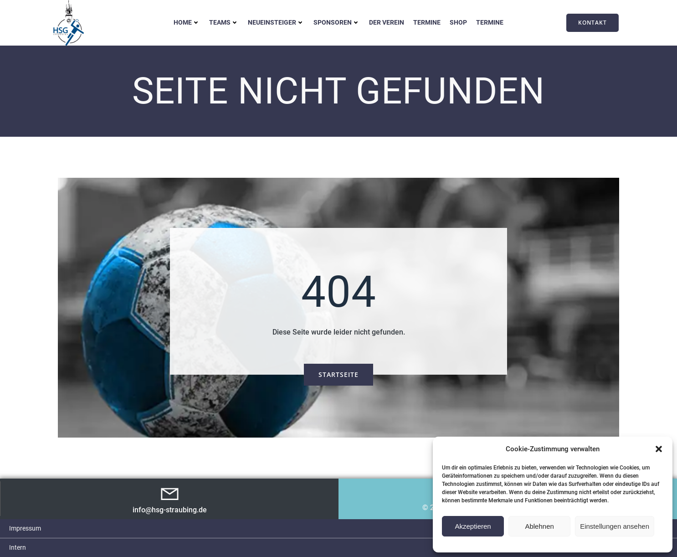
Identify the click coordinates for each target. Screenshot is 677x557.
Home (187, 22)
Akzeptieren (473, 526)
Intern (17, 547)
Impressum (25, 528)
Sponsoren (336, 22)
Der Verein (386, 22)
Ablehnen (539, 526)
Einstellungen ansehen (614, 526)
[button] (658, 449)
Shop (458, 22)
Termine (427, 22)
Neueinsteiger (276, 22)
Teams (224, 22)
